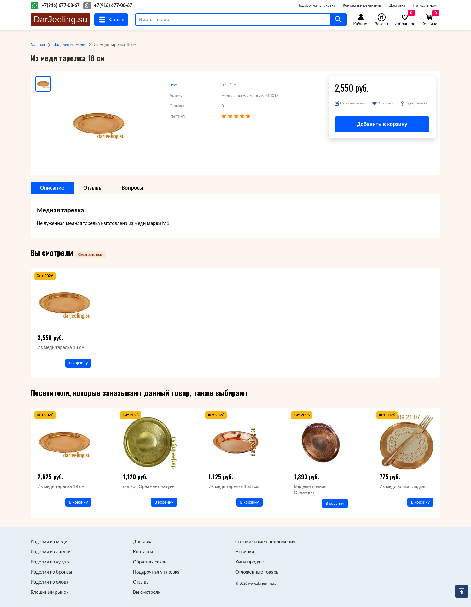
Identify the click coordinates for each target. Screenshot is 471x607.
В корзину (78, 363)
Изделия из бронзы (51, 572)
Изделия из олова (50, 582)
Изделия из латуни (51, 552)
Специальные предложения (265, 542)
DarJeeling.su (60, 19)
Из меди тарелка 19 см (61, 486)
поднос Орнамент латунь (149, 486)
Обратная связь (149, 562)
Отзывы (141, 582)
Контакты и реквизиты (362, 5)
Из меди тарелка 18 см (61, 347)
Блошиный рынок (49, 592)
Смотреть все (90, 254)
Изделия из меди (69, 44)
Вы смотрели (147, 592)
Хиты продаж (249, 562)
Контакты (143, 552)
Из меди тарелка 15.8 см (233, 486)
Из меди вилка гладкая (403, 486)
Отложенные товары (257, 572)
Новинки (244, 552)
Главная (38, 44)
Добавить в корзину (382, 124)
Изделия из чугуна (50, 562)
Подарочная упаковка (316, 5)
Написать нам (425, 5)
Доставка (397, 5)
